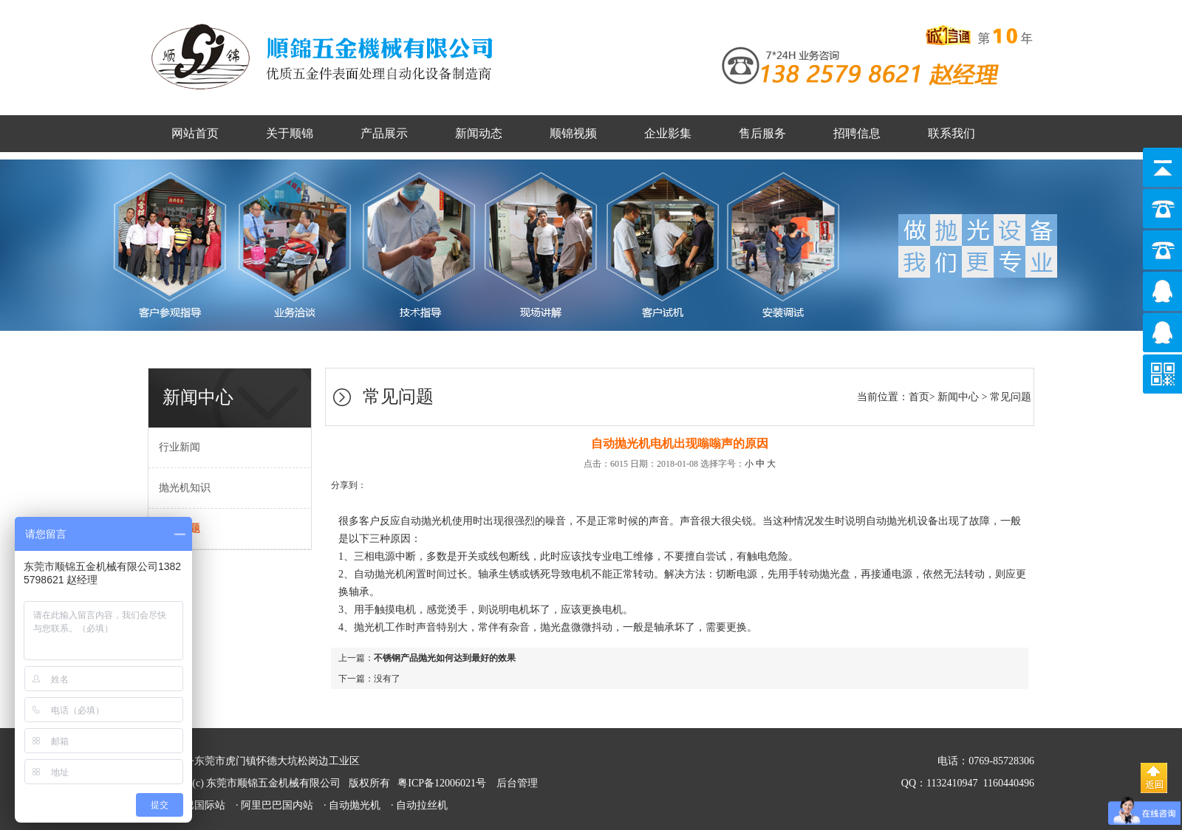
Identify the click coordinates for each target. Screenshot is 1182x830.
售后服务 (762, 133)
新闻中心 (958, 396)
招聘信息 (857, 133)
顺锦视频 (573, 133)
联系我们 (951, 133)
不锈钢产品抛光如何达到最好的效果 (445, 658)
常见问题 (1010, 396)
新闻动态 (478, 133)
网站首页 (195, 133)
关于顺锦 (289, 133)
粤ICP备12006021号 (441, 783)
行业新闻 (174, 447)
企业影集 (667, 133)
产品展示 (384, 133)
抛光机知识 (179, 487)
